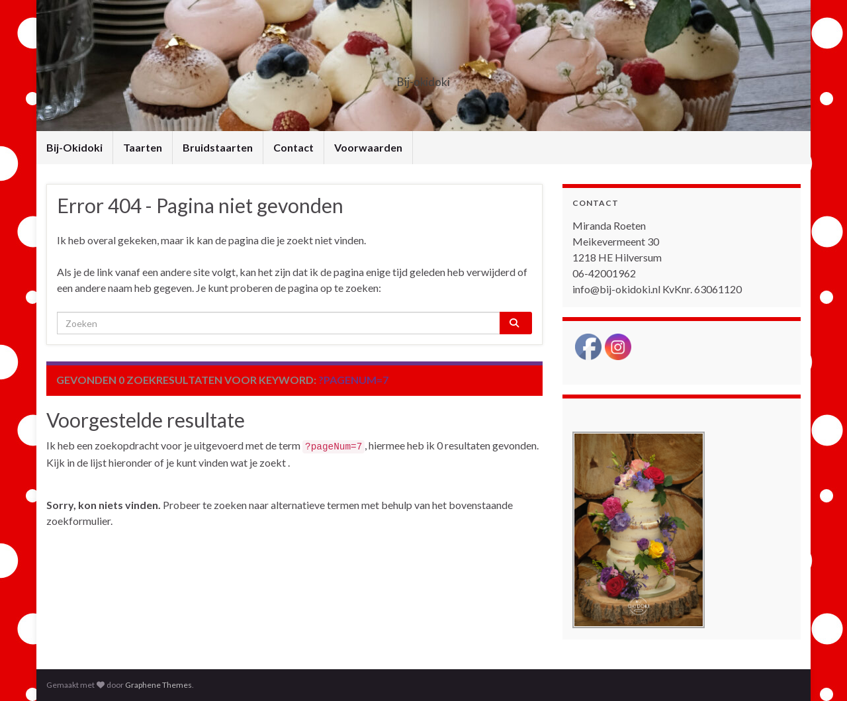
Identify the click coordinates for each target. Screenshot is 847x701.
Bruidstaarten (218, 147)
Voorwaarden (368, 147)
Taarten (142, 147)
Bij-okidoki (424, 78)
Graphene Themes (158, 685)
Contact (293, 147)
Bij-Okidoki (74, 147)
